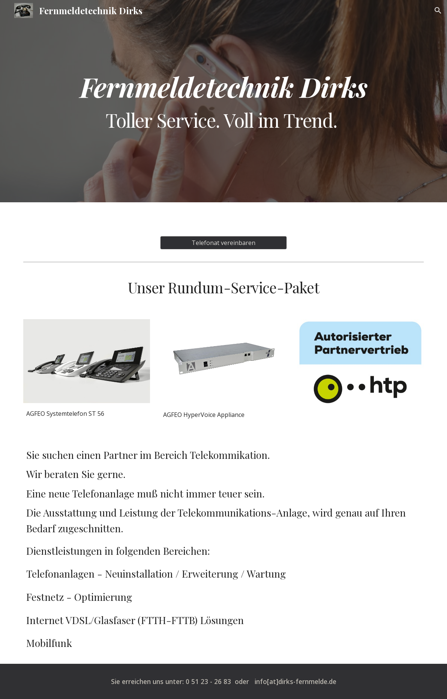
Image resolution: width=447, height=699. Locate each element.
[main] (223, 101)
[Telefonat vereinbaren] (223, 243)
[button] (438, 10)
